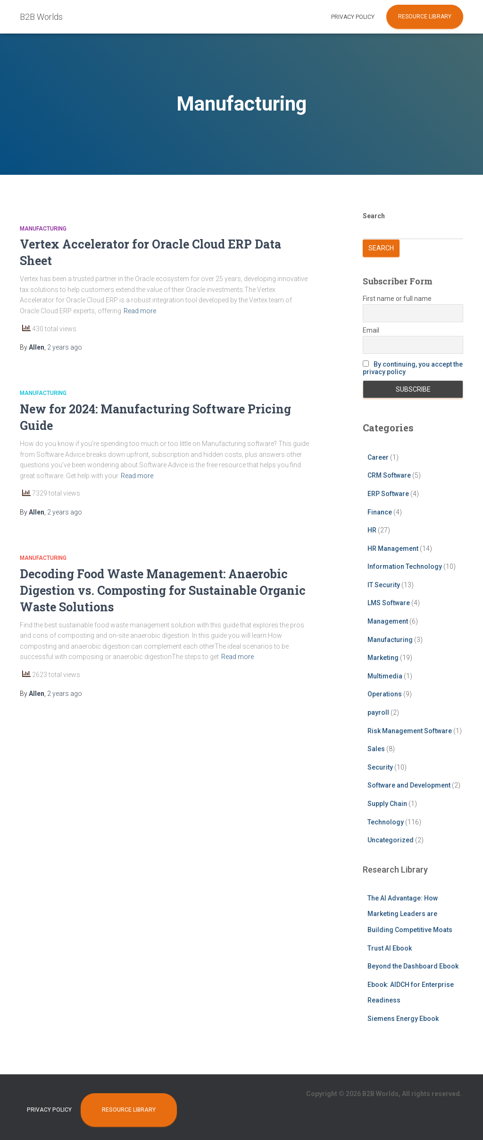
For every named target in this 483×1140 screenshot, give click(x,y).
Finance (379, 512)
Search (374, 216)
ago (64, 347)
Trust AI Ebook (389, 948)
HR (371, 530)
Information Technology (404, 566)
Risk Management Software (409, 731)
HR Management (392, 548)
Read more (140, 311)
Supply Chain (387, 803)
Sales (376, 749)
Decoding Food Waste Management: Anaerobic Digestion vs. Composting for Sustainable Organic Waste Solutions (163, 590)
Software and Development (408, 785)
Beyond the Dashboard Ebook (412, 966)
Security (380, 767)
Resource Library (424, 16)
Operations (384, 694)
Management (387, 621)
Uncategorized (390, 840)
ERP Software (388, 493)
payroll (378, 712)
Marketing (383, 657)
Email (371, 330)
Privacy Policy (353, 17)
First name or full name (397, 298)
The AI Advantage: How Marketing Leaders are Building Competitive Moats (409, 914)
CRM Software (389, 475)
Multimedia (384, 676)
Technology (385, 822)
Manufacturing (43, 228)
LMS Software (388, 603)
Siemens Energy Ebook (403, 1018)
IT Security (383, 585)
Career (378, 457)
